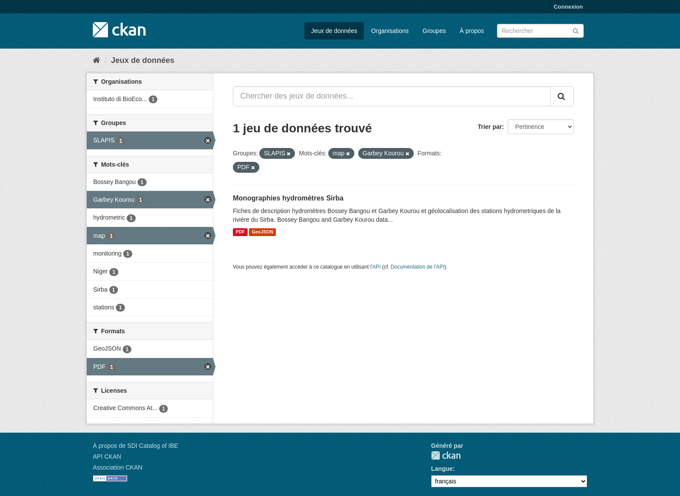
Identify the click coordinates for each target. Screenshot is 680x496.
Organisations (390, 30)
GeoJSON (262, 232)
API (377, 267)
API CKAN (107, 456)
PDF (240, 232)
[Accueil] (96, 60)
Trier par (489, 126)
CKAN (446, 455)
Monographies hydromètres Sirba (288, 198)
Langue (442, 468)
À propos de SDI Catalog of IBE (135, 445)
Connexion (568, 6)
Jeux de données (334, 30)
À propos (472, 30)
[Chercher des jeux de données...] (392, 96)
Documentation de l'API (418, 267)
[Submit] (575, 30)
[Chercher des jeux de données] (540, 31)
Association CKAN (117, 467)
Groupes (434, 30)
